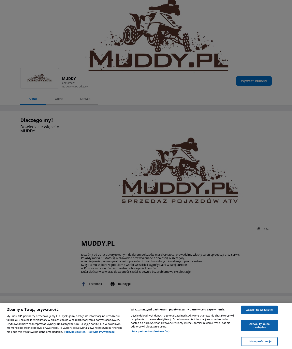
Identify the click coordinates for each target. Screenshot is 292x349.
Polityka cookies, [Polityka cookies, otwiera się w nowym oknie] (75, 332)
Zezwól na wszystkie (259, 309)
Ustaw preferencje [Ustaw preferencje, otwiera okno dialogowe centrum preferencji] (260, 341)
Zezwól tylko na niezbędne (259, 325)
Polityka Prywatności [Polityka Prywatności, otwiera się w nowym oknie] (101, 332)
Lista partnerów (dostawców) (150, 331)
